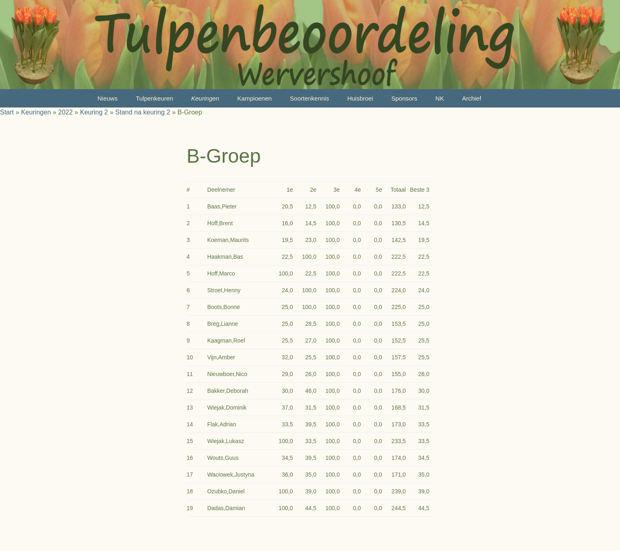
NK (439, 98)
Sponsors (404, 98)
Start (7, 112)
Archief (471, 98)
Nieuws (108, 98)
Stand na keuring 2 (142, 112)
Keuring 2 (94, 112)
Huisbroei (360, 98)
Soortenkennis (309, 98)
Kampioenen (254, 98)
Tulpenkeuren (154, 98)
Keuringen (205, 98)
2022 (65, 112)
